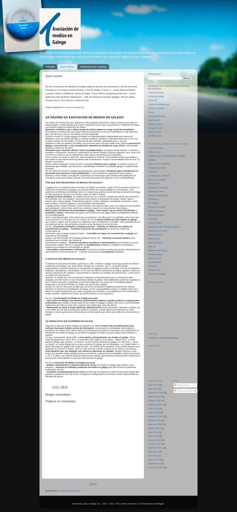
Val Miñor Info (155, 136)
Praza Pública (155, 223)
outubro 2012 (154, 444)
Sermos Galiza (155, 124)
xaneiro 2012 (154, 463)
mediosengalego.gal (74, 107)
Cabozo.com (154, 152)
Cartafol (152, 160)
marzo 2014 (154, 412)
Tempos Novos (155, 128)
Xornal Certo (154, 270)
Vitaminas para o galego (93, 66)
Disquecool (153, 183)
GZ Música (153, 199)
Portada (50, 66)
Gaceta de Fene (156, 191)
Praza (151, 112)
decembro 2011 (156, 467)
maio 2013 (153, 436)
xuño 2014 (153, 408)
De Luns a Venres (157, 179)
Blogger (160, 503)
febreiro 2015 (154, 396)
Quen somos (67, 66)
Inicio (93, 484)
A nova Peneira (155, 148)
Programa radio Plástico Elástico (164, 227)
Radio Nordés (155, 234)
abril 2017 (153, 389)
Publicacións (181, 385)
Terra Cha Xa (154, 132)
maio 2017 (153, 385)
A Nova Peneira (156, 92)
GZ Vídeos (153, 203)
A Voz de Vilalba (156, 96)
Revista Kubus (155, 242)
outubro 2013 (154, 420)
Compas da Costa (157, 168)
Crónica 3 (153, 172)
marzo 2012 (154, 459)
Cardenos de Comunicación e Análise (166, 156)
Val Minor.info (154, 262)
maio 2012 (153, 452)
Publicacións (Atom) (70, 490)
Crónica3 (152, 100)
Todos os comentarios (186, 391)
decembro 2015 (156, 392)
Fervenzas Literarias (158, 187)
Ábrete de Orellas (156, 274)
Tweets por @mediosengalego (163, 338)
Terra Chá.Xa (154, 258)
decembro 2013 (156, 416)
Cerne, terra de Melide (159, 164)
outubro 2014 (154, 400)
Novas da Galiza (156, 108)
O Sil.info (152, 219)
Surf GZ (152, 246)
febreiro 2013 (154, 440)
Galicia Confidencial (158, 195)
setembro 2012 (155, 448)
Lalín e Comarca (156, 211)
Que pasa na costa (157, 231)
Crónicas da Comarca (159, 175)
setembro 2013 (155, 424)
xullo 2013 (153, 432)
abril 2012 (153, 455)
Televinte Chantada (157, 250)
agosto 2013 (154, 428)
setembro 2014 (155, 404)
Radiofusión (154, 120)
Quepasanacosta (156, 116)
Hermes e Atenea (156, 207)
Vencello (152, 266)
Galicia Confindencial (158, 104)
